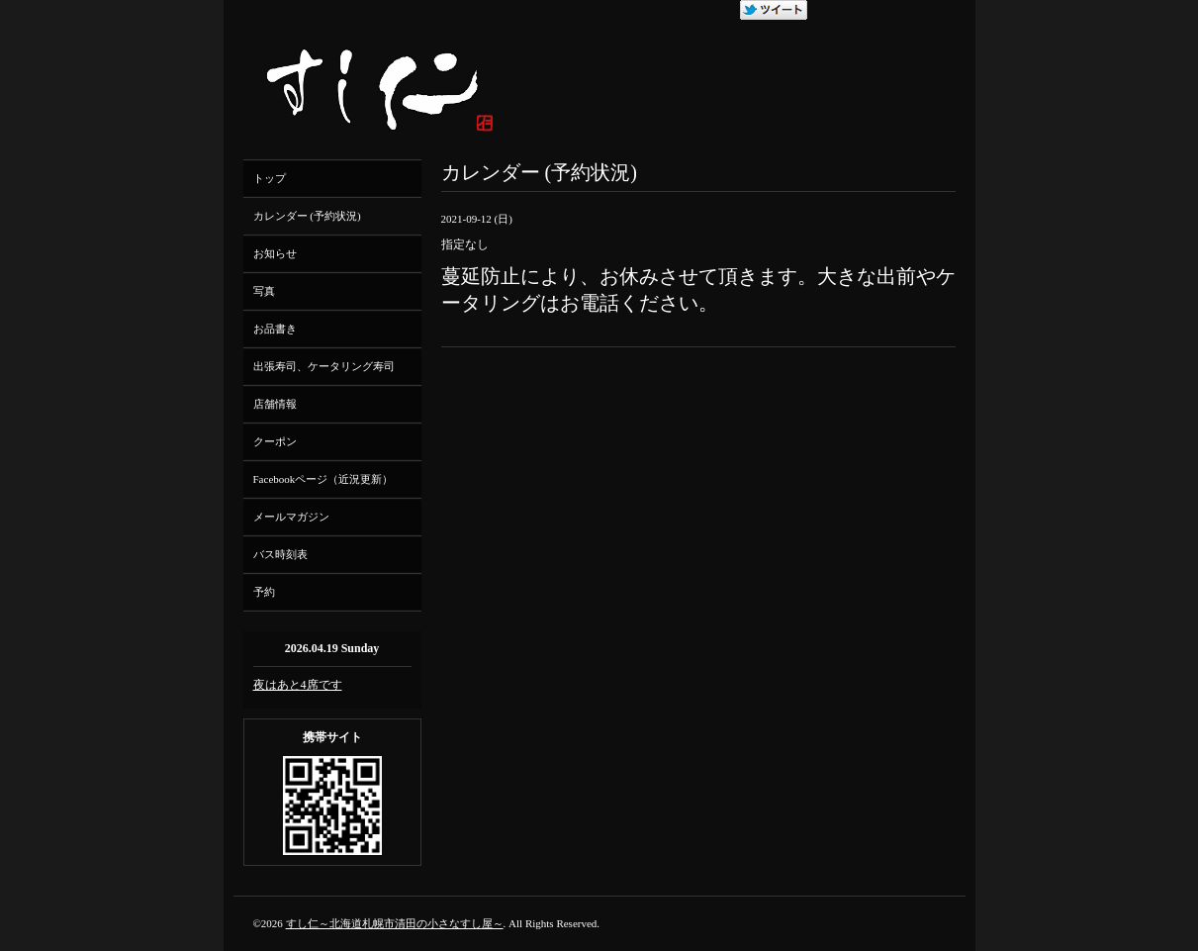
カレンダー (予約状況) (307, 216)
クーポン (275, 441)
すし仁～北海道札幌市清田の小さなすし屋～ (395, 923)
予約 (264, 592)
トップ (269, 178)
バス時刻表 (280, 554)
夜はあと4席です (297, 685)
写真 (264, 291)
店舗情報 (275, 404)
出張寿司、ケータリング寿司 (324, 366)
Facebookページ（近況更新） (323, 479)
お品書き (275, 328)
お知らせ (275, 253)
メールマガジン (291, 517)
